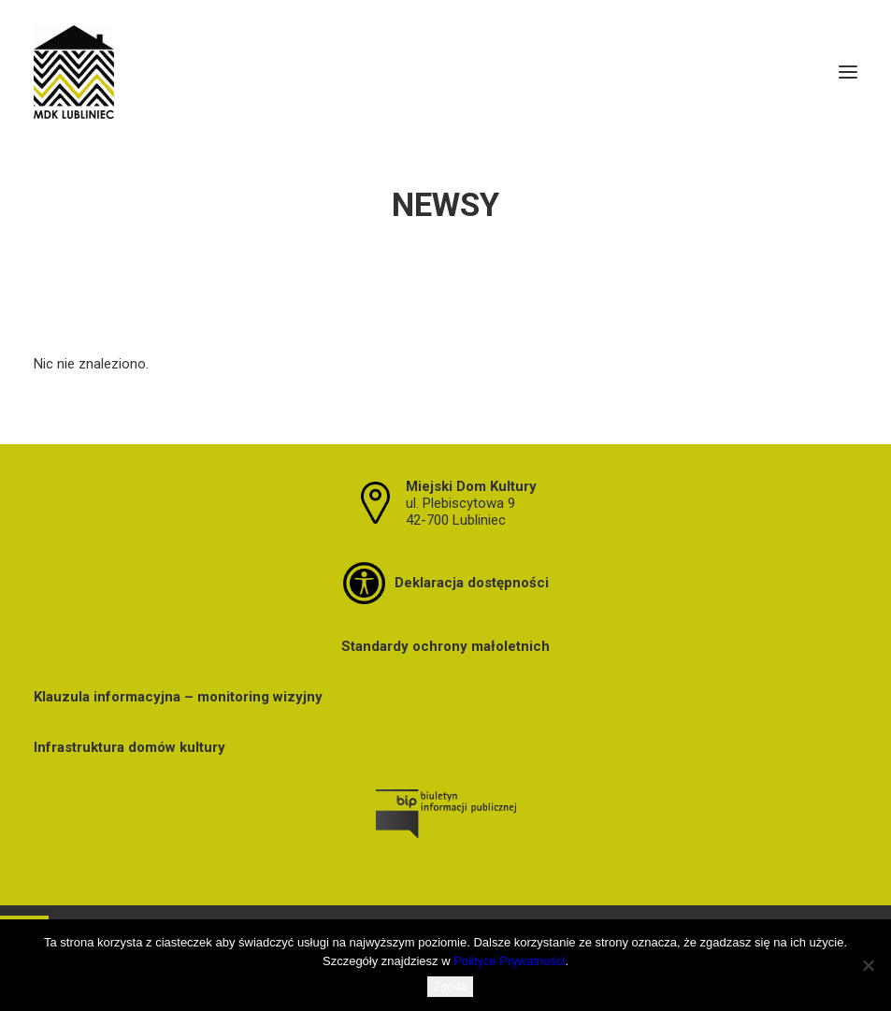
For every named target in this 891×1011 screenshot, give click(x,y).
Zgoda (450, 986)
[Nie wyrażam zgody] (867, 965)
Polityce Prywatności (509, 961)
